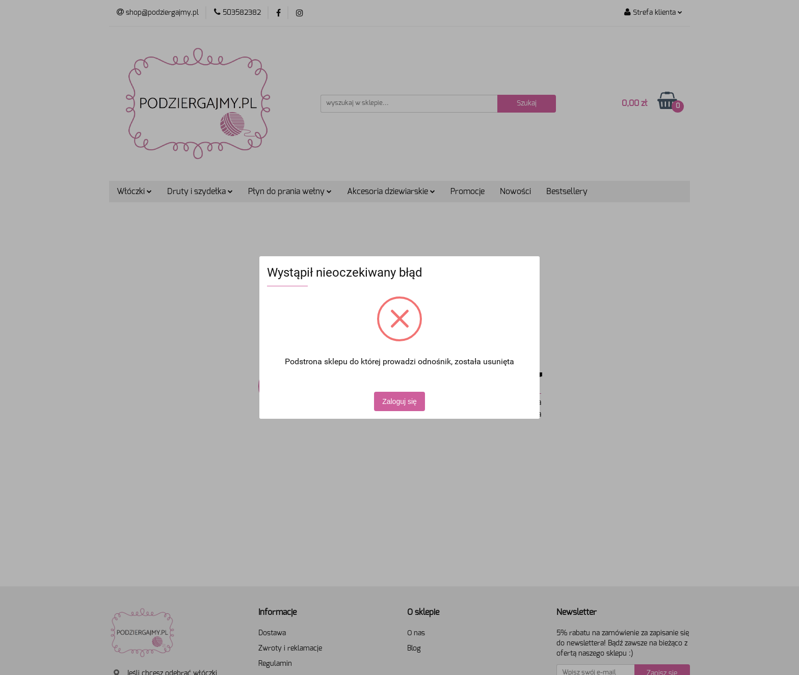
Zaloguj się (399, 401)
